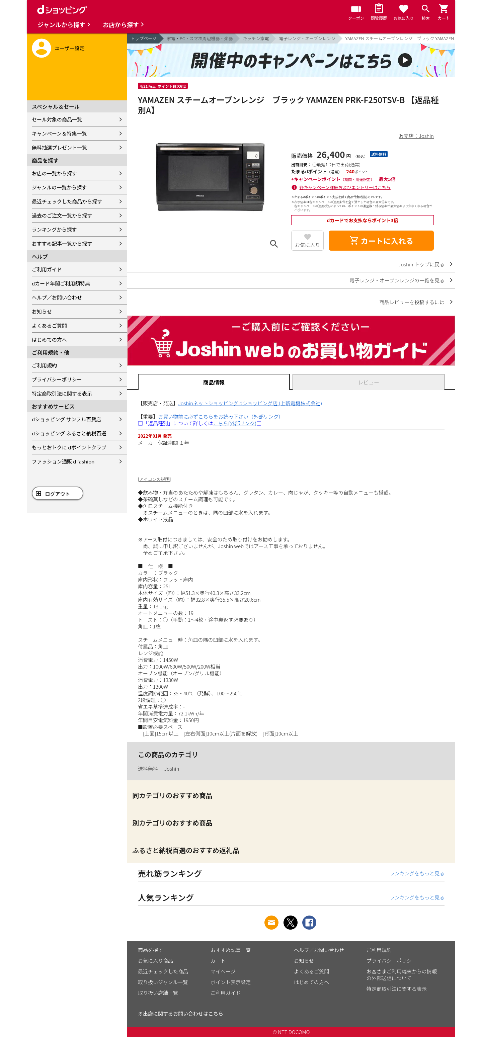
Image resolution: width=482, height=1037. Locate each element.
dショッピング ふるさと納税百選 (69, 433)
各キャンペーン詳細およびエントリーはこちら (345, 187)
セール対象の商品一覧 (57, 119)
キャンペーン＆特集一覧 (59, 133)
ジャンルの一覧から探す (59, 187)
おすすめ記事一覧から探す (62, 243)
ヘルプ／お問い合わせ (57, 297)
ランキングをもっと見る (417, 873)
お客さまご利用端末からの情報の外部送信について (402, 974)
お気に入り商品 (155, 960)
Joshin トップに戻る (421, 264)
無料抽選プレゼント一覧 (59, 147)
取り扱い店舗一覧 (158, 992)
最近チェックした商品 (163, 971)
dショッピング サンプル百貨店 (66, 419)
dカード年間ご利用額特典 (61, 283)
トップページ (144, 38)
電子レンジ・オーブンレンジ (307, 38)
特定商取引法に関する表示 (62, 393)
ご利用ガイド (47, 269)
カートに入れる (381, 241)
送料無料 (148, 768)
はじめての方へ (49, 339)
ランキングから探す (54, 229)
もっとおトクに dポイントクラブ (69, 447)
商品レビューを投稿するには (412, 302)
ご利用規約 (44, 365)
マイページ (223, 971)
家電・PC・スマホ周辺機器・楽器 (200, 38)
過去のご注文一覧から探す (62, 215)
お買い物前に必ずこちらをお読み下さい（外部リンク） (221, 416)
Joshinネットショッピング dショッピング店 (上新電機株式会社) (250, 403)
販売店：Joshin (416, 135)
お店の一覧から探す (54, 173)
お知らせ (42, 311)
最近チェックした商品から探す (67, 201)
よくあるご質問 (49, 325)
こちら (215, 1013)
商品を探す (150, 949)
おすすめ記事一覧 (231, 949)
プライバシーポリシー (57, 379)
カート (218, 960)
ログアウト (57, 493)
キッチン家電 (256, 38)
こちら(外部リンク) (234, 423)
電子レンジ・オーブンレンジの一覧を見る (397, 280)
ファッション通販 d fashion (63, 461)
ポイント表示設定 (231, 981)
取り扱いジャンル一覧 (163, 981)
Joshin (171, 768)
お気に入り (307, 244)
